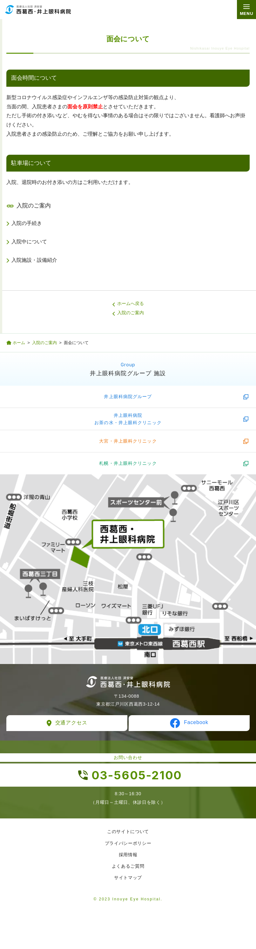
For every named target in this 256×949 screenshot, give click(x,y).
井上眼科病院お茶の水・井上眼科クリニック (128, 419)
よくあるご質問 (128, 866)
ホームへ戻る (130, 303)
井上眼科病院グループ (128, 396)
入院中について (29, 241)
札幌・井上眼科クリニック (128, 463)
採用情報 (128, 854)
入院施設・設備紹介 (34, 260)
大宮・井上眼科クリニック (128, 441)
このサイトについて (128, 831)
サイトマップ (128, 877)
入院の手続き (26, 223)
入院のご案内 (130, 312)
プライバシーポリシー (128, 843)
